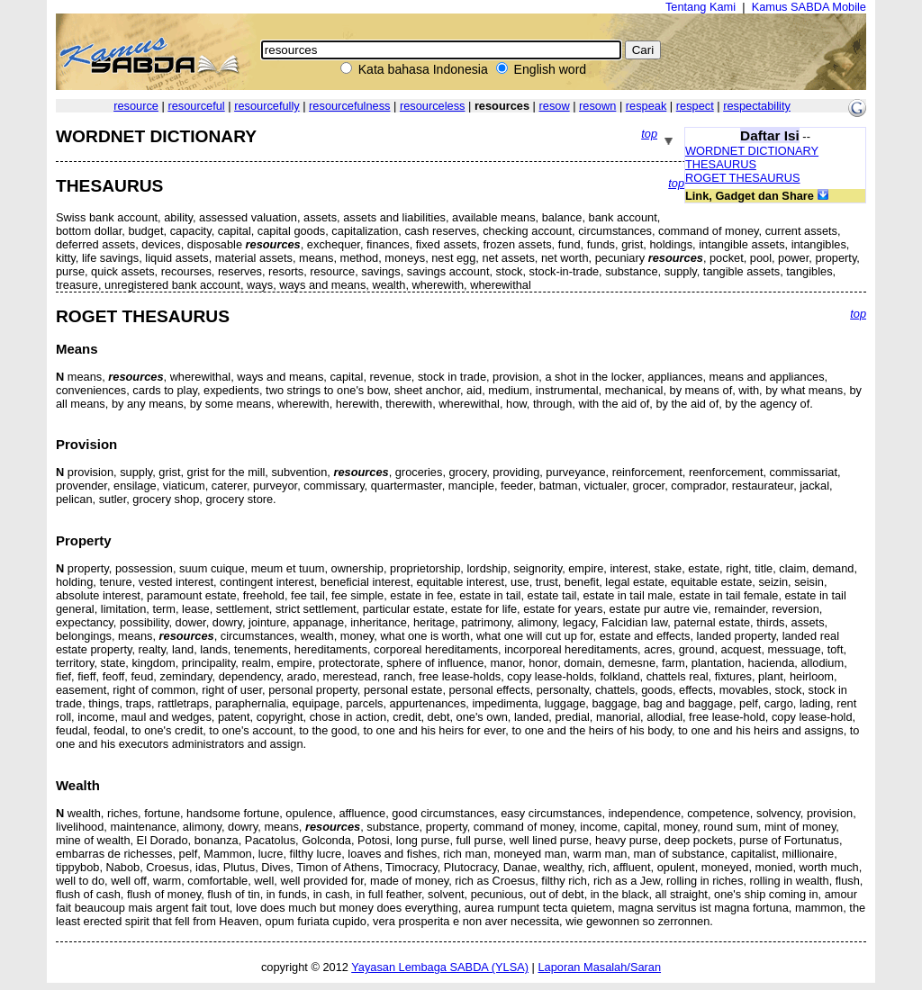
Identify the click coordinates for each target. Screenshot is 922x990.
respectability (757, 105)
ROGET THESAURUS (742, 177)
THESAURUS (720, 164)
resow (554, 105)
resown (597, 105)
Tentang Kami (700, 7)
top (649, 133)
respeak (646, 105)
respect (695, 105)
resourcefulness (349, 105)
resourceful (195, 105)
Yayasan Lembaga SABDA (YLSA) (440, 967)
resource (135, 105)
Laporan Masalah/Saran (599, 967)
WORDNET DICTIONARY (751, 151)
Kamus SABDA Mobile (809, 7)
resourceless (433, 105)
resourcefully (267, 105)
